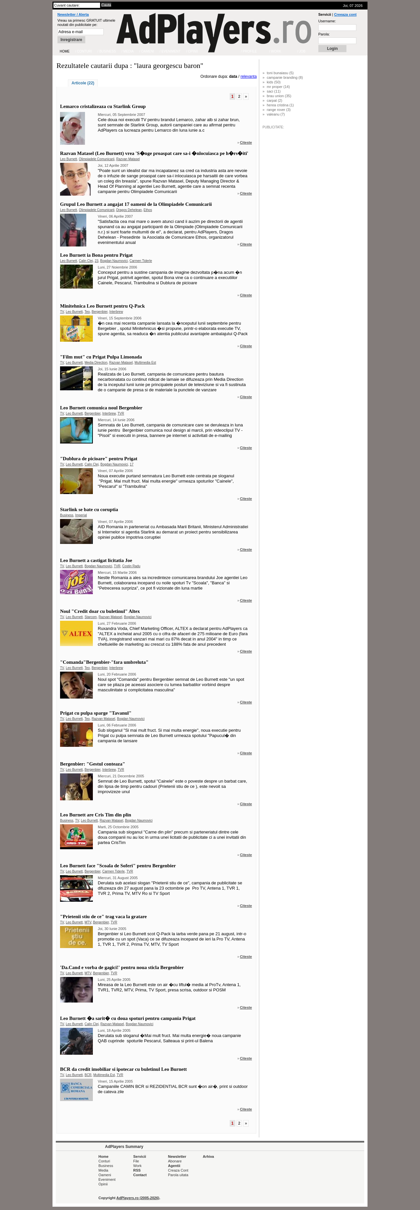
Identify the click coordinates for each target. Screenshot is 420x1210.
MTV (88, 922)
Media (103, 1170)
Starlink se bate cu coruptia (89, 509)
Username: (327, 21)
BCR (88, 1075)
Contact (140, 1175)
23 (96, 261)
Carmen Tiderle (141, 261)
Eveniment (107, 1179)
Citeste (246, 142)
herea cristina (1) (280, 105)
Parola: (324, 34)
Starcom (91, 617)
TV (62, 311)
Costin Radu (131, 566)
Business (67, 515)
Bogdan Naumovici (114, 261)
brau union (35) (279, 96)
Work (137, 1166)
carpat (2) (274, 100)
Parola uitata (178, 1175)
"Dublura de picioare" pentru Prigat (98, 458)
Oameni (104, 1175)
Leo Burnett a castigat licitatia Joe (96, 560)
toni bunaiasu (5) (280, 73)
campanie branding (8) (285, 77)
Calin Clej (86, 261)
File (136, 1161)
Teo (87, 311)
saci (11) (274, 91)
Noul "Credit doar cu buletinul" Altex (100, 611)
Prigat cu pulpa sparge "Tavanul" (96, 713)
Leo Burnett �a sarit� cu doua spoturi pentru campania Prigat (128, 1018)
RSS (137, 1170)
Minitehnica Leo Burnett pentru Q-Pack (102, 306)
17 (132, 464)
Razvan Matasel (128, 159)
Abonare (175, 1161)
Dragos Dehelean (129, 210)
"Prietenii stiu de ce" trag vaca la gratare (103, 916)
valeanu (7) (276, 114)
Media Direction (96, 362)
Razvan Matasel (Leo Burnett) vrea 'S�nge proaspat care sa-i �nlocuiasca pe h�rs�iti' (154, 153)
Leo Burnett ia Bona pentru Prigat (96, 255)
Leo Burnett (68, 159)
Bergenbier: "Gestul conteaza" (92, 764)
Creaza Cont (178, 1170)
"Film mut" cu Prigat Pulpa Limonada (101, 356)
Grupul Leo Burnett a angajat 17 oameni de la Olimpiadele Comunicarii (136, 204)
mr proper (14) (278, 87)
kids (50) (274, 82)
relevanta (249, 76)
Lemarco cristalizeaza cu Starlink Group (103, 106)
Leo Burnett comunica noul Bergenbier (101, 407)
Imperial (81, 515)
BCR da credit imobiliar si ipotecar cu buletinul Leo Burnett (123, 1069)
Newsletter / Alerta (73, 14)
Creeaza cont (345, 14)
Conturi (104, 1161)
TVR (120, 413)
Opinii (103, 1184)
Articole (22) (83, 83)
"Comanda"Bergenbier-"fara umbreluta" (104, 662)
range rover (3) (279, 110)
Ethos (148, 210)
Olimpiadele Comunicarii (96, 159)
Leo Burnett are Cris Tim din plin (95, 814)
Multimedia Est (145, 362)
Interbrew (116, 311)
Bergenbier (99, 311)
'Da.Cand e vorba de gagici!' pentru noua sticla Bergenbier (122, 967)
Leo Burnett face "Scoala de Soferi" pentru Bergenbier (118, 865)
